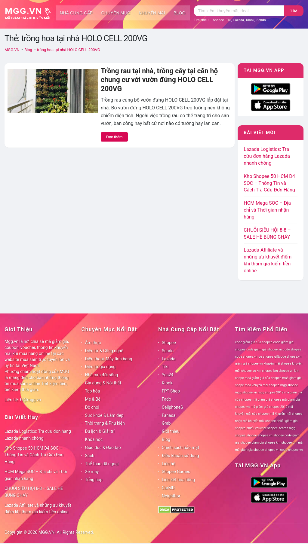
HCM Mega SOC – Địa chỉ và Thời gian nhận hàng (267, 210)
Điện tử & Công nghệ (104, 350)
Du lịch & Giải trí (100, 431)
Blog (180, 13)
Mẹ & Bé (92, 399)
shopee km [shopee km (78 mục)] (272, 443)
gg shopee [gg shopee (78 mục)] (265, 357)
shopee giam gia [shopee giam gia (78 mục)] (252, 443)
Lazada (238, 20)
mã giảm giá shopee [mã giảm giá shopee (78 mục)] (266, 400)
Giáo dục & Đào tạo (103, 447)
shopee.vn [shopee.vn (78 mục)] (265, 435)
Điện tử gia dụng (100, 366)
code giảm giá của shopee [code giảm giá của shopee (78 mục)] (254, 342)
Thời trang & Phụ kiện (105, 423)
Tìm (293, 11)
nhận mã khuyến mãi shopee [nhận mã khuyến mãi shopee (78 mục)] (255, 421)
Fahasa (168, 415)
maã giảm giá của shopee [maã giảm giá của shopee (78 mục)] (263, 378)
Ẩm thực (93, 342)
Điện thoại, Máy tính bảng (108, 358)
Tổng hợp (94, 479)
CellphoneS (172, 407)
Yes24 (167, 374)
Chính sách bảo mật (180, 447)
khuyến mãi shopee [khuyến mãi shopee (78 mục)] (277, 363)
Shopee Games (176, 471)
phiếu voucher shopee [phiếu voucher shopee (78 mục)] (262, 428)
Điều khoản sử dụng (180, 455)
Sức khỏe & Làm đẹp (104, 415)
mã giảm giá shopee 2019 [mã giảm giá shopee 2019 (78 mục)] (269, 407)
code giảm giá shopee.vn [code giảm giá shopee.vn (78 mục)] (264, 349)
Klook (250, 20)
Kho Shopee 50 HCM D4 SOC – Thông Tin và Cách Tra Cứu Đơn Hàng (269, 183)
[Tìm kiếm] (239, 10)
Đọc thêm (114, 137)
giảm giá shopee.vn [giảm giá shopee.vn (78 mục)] (249, 363)
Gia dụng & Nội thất (103, 382)
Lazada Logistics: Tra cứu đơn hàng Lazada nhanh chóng (267, 156)
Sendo (261, 20)
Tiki (228, 20)
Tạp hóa (92, 391)
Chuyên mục (115, 13)
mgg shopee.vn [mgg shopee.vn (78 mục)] (246, 392)
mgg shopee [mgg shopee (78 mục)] (289, 385)
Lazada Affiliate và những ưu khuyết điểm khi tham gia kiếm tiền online (38, 509)
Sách (89, 455)
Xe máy (92, 471)
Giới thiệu (171, 431)
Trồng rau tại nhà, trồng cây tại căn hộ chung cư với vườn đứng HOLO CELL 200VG (159, 80)
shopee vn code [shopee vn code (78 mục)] (276, 450)
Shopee (218, 20)
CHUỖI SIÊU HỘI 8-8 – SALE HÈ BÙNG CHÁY (34, 492)
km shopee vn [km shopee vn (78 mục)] (283, 371)
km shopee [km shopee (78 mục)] (265, 371)
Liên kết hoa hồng (178, 479)
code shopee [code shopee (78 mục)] (292, 349)
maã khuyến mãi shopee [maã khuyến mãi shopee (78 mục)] (262, 385)
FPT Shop (171, 391)
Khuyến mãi (152, 13)
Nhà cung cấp (76, 13)
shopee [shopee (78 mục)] (251, 435)
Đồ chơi (92, 407)
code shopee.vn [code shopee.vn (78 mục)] (246, 357)
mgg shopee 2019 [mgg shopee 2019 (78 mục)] (270, 392)
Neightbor (171, 496)
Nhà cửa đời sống (101, 374)
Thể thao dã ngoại (102, 463)
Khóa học (94, 439)
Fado (166, 399)
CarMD (168, 487)
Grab (166, 423)
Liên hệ (168, 463)
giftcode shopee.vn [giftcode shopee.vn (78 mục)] (287, 357)
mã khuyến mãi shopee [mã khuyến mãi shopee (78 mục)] (286, 414)
